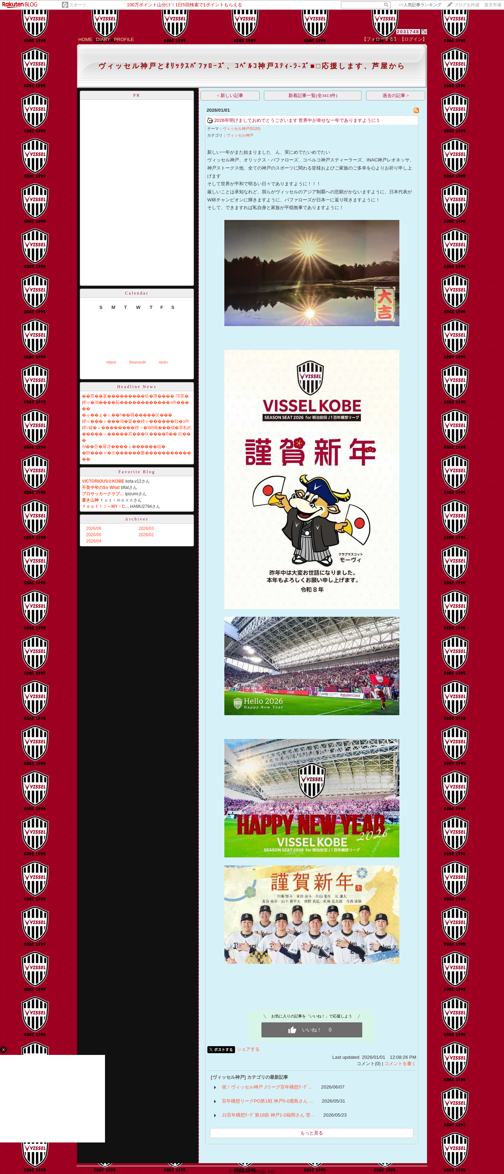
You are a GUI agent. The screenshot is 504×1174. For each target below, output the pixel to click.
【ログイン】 (413, 39)
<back (111, 362)
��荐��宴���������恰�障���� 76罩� (135, 396)
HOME (85, 39)
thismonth (137, 362)
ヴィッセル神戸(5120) (241, 128)
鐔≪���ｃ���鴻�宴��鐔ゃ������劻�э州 (135, 421)
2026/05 (93, 534)
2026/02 (146, 534)
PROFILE (124, 39)
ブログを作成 (466, 4)
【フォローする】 (380, 39)
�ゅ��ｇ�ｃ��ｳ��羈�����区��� (127, 415)
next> (163, 362)
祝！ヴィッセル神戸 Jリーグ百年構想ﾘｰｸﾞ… (267, 1087)
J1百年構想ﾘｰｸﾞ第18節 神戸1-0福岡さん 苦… (268, 1115)
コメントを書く (400, 1063)
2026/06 (93, 528)
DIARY (103, 39)
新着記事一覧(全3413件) (312, 95)
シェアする (248, 1049)
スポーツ (77, 4)
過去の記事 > (396, 95)
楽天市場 (492, 4)
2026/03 (146, 528)
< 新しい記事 (230, 95)
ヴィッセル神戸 (239, 135)
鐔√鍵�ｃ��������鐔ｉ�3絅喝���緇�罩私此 (136, 427)
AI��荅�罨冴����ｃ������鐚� (124, 446)
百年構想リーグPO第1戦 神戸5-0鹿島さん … (268, 1101)
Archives (136, 519)
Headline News (137, 386)
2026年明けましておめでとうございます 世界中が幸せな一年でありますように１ (297, 120)
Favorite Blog (136, 471)
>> (420, 4)
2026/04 (93, 541)
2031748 (408, 31)
